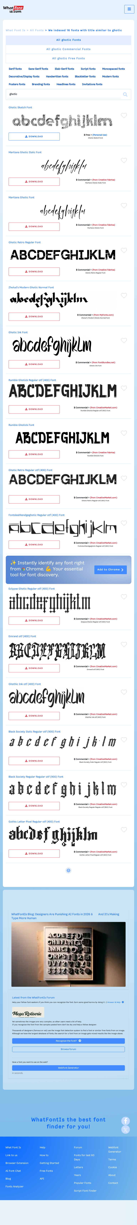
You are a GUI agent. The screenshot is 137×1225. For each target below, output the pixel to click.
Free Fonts (46, 1171)
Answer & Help (116, 1002)
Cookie (112, 1167)
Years (77, 1175)
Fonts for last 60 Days (84, 1157)
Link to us (11, 1155)
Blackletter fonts (85, 76)
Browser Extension (17, 1163)
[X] (125, 1129)
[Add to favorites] (124, 116)
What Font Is (15, 30)
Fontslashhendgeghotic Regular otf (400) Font (37, 515)
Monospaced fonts (113, 69)
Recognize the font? (68, 1040)
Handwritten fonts (57, 76)
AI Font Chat (13, 1171)
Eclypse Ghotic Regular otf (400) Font (32, 588)
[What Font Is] (13, 9)
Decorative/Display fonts (24, 76)
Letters (78, 1167)
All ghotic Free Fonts (68, 58)
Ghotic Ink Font (18, 332)
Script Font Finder (85, 1190)
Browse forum (68, 1049)
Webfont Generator (68, 1068)
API (42, 1178)
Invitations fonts (92, 84)
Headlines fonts (66, 84)
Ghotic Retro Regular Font (25, 242)
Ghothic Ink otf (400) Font (25, 684)
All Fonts (37, 30)
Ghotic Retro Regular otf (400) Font (30, 470)
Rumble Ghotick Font (21, 425)
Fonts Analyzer (15, 1186)
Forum (78, 1147)
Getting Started (49, 1163)
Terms (112, 1159)
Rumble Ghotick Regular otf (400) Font (32, 380)
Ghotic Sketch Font (20, 107)
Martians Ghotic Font (21, 197)
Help (42, 1147)
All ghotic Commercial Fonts (68, 49)
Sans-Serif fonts (38, 69)
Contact (113, 1183)
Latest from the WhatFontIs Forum (33, 997)
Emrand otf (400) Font (22, 636)
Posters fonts (17, 84)
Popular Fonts (82, 1183)
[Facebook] (125, 1121)
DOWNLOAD (34, 136)
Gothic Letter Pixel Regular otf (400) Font (34, 821)
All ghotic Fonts (68, 40)
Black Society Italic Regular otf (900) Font (34, 731)
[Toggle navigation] (129, 9)
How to (44, 1155)
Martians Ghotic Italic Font (25, 152)
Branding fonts (41, 84)
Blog (8, 1178)
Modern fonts (110, 76)
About (112, 1175)
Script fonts (88, 69)
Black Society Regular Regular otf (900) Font (36, 776)
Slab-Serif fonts (64, 69)
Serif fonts (15, 69)
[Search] (125, 94)
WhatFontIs (48, 1120)
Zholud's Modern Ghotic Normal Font (31, 287)
